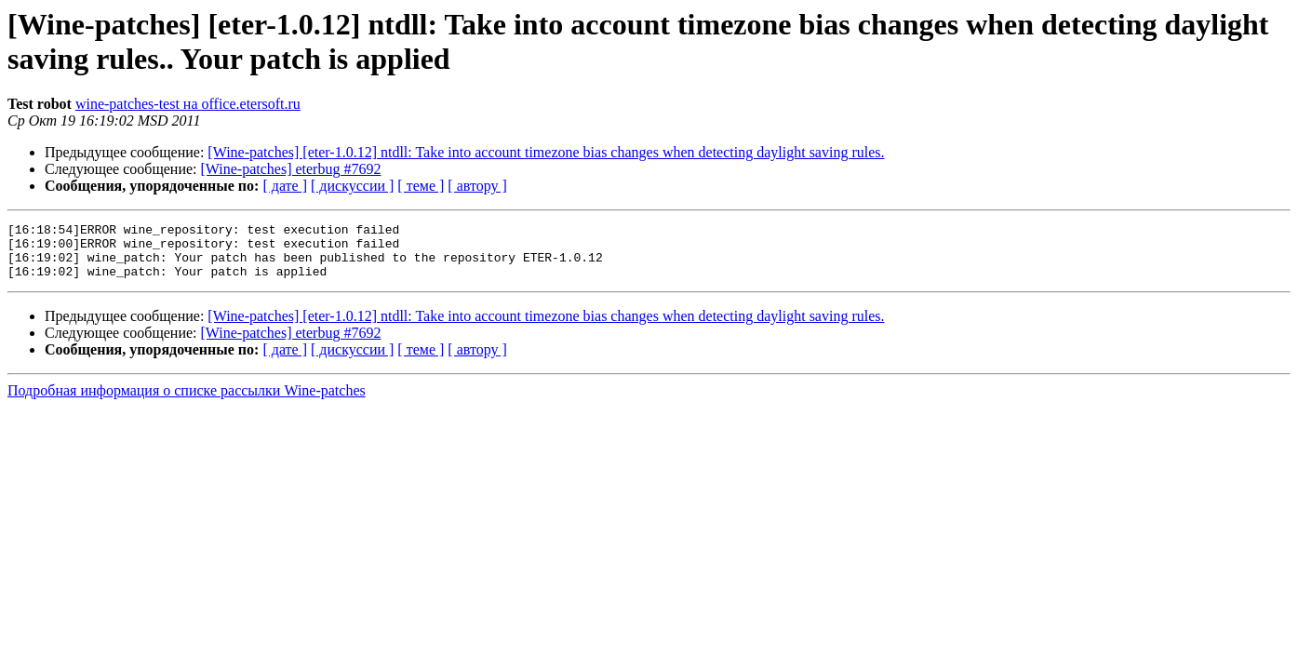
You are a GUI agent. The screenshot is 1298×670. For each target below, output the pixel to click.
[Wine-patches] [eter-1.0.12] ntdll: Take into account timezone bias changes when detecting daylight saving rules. (545, 152)
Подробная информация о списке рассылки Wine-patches (186, 401)
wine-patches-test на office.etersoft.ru (188, 104)
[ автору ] (477, 186)
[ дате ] (284, 186)
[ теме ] (420, 186)
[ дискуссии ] (352, 186)
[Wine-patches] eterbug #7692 (291, 169)
